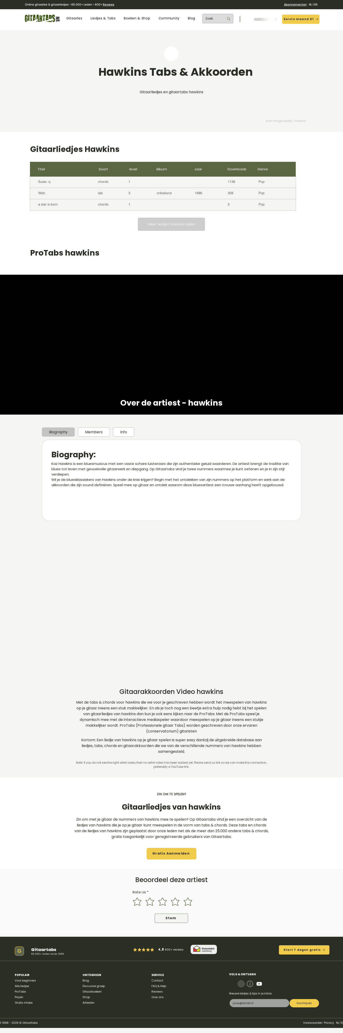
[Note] (241, 983)
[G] (19, 951)
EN (315, 4)
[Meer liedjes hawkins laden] (171, 224)
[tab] (58, 432)
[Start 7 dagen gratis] (304, 950)
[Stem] (171, 918)
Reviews (108, 4)
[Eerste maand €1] (300, 19)
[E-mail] (258, 1003)
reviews (178, 950)
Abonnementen (295, 4)
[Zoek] (211, 18)
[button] (74, 18)
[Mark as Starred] (148, 949)
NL (310, 4)
